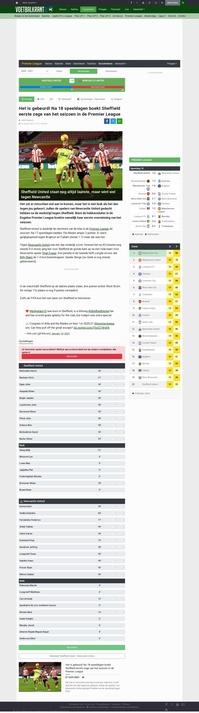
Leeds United (141, 221)
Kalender (59, 63)
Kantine (74, 9)
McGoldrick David (28, 432)
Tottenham (165, 226)
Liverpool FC (142, 216)
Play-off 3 (105, 16)
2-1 (153, 198)
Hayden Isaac (26, 560)
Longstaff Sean (27, 554)
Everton (164, 181)
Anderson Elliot (27, 638)
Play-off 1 (79, 16)
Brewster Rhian (27, 483)
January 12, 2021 (60, 333)
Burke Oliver (26, 439)
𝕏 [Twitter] (172, 704)
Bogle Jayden (26, 398)
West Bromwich (167, 198)
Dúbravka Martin (28, 585)
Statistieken (79, 63)
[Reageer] (83, 677)
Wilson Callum (26, 574)
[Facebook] (166, 704)
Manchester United (149, 260)
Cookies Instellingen (98, 707)
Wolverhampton (140, 181)
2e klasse (118, 16)
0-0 (153, 193)
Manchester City (148, 253)
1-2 (153, 181)
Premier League (133, 16)
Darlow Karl (25, 506)
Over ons (89, 704)
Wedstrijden (83, 71)
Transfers (91, 63)
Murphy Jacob (26, 625)
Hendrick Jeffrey (28, 547)
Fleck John (25, 418)
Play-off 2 (92, 16)
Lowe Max (24, 463)
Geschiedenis (105, 63)
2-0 (153, 203)
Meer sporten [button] (29, 2)
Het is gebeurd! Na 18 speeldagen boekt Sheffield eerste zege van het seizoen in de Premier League (89, 668)
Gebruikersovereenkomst (72, 707)
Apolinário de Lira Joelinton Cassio (37, 605)
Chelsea (164, 203)
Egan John (24, 384)
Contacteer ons (76, 704)
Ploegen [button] (171, 63)
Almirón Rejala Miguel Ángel (34, 632)
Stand (68, 63)
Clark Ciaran (25, 533)
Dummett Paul (26, 540)
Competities (88, 9)
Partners (126, 704)
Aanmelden (172, 2)
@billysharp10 (38, 311)
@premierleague (104, 323)
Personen (115, 9)
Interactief (138, 9)
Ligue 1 (162, 16)
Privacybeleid (102, 704)
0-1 (153, 216)
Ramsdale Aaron (28, 371)
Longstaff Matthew (29, 592)
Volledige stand (142, 393)
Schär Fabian (26, 526)
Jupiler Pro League (62, 16)
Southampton (166, 221)
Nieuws (63, 9)
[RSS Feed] (166, 710)
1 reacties (43, 124)
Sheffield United (53, 80)
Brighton (164, 186)
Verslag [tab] (27, 99)
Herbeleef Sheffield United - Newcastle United (71, 656)
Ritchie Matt (25, 612)
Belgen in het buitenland (27, 16)
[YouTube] (177, 704)
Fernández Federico (30, 520)
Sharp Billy (24, 450)
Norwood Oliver (27, 411)
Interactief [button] (120, 63)
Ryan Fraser (49, 253)
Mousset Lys (26, 456)
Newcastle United (91, 80)
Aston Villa (143, 226)
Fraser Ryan (25, 567)
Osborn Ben (25, 425)
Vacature (116, 704)
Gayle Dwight (26, 618)
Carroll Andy (25, 599)
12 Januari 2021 (27, 124)
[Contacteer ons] (183, 704)
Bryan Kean (25, 490)
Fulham (144, 208)
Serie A (172, 16)
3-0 (153, 221)
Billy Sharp (26, 257)
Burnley (164, 216)
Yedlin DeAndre (27, 513)
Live (127, 9)
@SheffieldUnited (98, 311)
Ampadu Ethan (26, 391)
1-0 (72, 80)
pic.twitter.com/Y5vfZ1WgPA (91, 327)
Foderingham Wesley (30, 476)
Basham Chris (26, 377)
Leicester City (140, 203)
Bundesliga (150, 16)
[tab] (40, 99)
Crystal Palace (167, 193)
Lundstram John (27, 405)
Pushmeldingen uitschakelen (125, 707)
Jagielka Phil (26, 470)
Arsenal (144, 193)
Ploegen (103, 9)
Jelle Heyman (27, 120)
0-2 (153, 226)
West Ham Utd (140, 198)
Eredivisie (183, 16)
